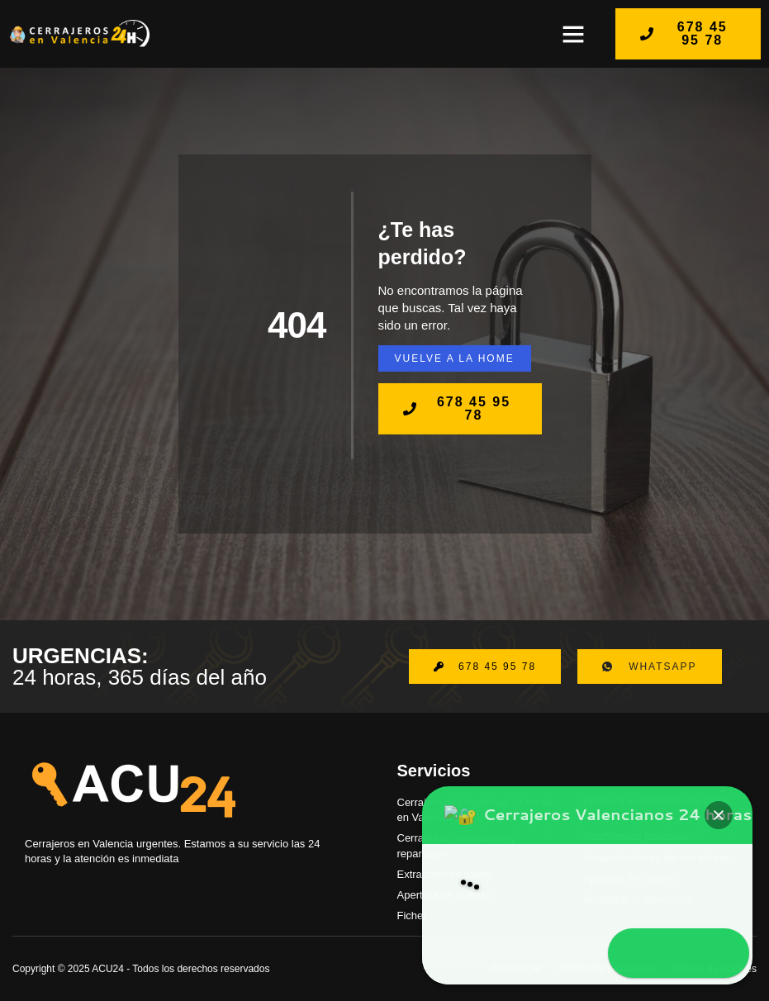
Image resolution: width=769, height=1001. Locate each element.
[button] (573, 34)
